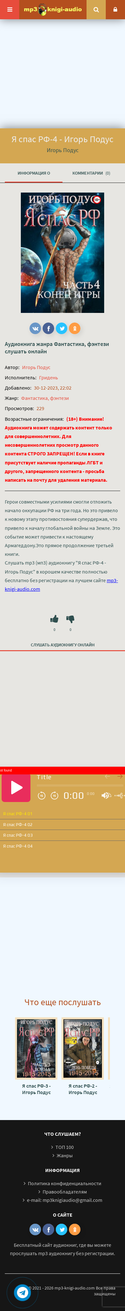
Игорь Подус (36, 367)
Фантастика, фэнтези (81, 344)
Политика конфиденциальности (64, 1183)
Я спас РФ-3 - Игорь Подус (36, 1088)
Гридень (48, 377)
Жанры (65, 1155)
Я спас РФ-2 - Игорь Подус (83, 1088)
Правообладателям (65, 1191)
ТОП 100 (64, 1147)
